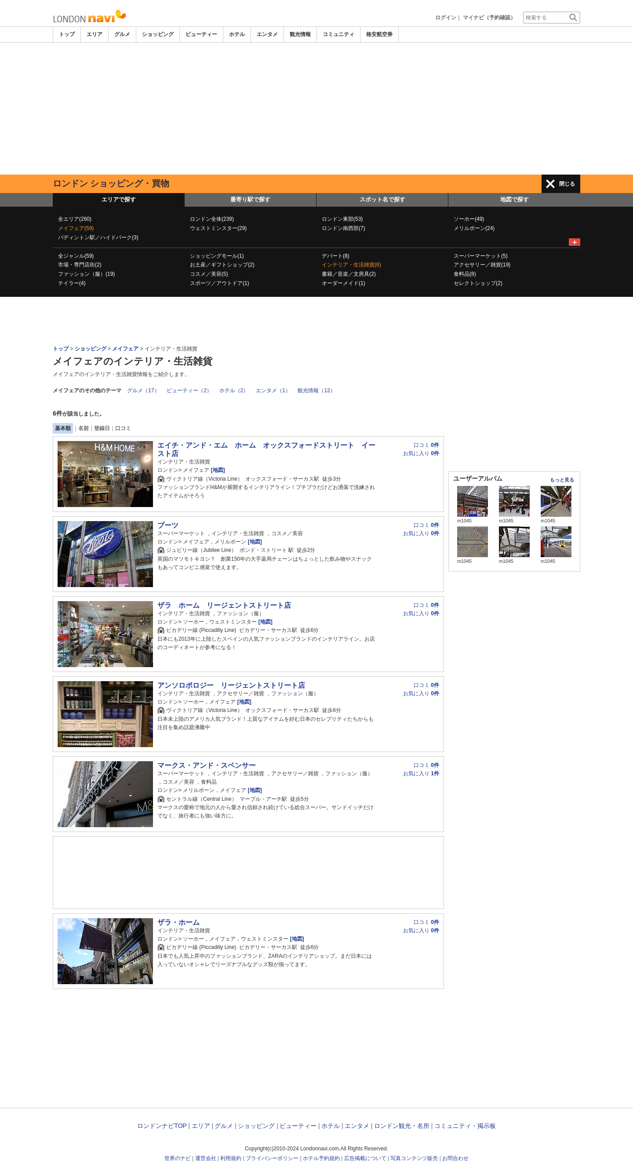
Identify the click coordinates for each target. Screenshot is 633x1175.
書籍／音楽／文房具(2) (349, 274)
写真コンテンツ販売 (414, 1158)
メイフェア (125, 349)
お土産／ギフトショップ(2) (222, 265)
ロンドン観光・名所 (401, 1125)
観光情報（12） (316, 390)
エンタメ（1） (273, 390)
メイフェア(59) (76, 228)
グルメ (122, 34)
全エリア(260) (74, 219)
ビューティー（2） (189, 390)
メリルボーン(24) (474, 228)
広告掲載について (365, 1158)
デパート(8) (335, 256)
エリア (94, 34)
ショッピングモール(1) (217, 256)
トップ (67, 34)
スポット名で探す (382, 199)
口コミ (123, 428)
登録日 (102, 428)
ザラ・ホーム (178, 922)
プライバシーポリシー (272, 1158)
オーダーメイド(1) (343, 283)
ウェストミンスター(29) (218, 228)
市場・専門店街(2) (80, 265)
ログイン (445, 18)
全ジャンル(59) (76, 256)
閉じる (567, 184)
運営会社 (205, 1158)
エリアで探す (119, 199)
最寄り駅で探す (250, 199)
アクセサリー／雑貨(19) (482, 265)
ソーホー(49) (469, 219)
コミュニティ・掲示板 (465, 1125)
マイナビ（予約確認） (489, 18)
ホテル (237, 34)
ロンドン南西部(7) (343, 228)
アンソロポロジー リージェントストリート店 (231, 685)
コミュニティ (338, 34)
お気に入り (421, 453)
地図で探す (514, 199)
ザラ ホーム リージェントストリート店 (224, 605)
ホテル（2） (234, 390)
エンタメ (267, 34)
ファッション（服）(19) (86, 274)
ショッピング (158, 34)
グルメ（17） (143, 390)
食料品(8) (465, 274)
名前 (83, 428)
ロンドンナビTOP (161, 1125)
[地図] (217, 470)
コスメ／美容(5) (209, 274)
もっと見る (562, 479)
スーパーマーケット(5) (481, 256)
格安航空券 (379, 34)
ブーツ (167, 525)
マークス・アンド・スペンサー (206, 765)
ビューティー (201, 34)
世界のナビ (177, 1158)
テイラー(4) (72, 283)
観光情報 (300, 34)
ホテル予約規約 (321, 1158)
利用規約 (230, 1158)
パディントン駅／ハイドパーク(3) (98, 237)
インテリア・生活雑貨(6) (351, 265)
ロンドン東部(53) (342, 219)
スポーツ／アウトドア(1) (219, 283)
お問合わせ (455, 1158)
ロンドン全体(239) (212, 219)
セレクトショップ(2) (478, 283)
